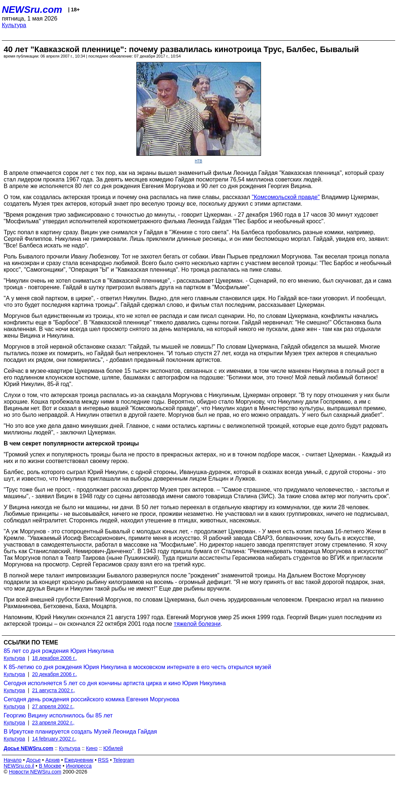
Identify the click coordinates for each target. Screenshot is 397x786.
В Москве (50, 766)
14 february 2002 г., (54, 739)
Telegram (124, 760)
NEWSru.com (32, 9)
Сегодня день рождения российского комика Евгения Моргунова (91, 699)
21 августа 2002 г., (53, 690)
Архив (52, 760)
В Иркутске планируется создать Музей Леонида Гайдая (80, 731)
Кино (92, 748)
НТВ (198, 161)
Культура (14, 25)
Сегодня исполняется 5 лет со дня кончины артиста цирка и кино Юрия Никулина (115, 683)
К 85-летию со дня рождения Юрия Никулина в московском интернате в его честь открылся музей (137, 667)
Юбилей (113, 748)
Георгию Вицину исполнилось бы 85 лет (58, 715)
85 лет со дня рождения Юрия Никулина (59, 651)
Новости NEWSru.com (35, 772)
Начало (13, 760)
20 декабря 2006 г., (54, 674)
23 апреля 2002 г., (53, 723)
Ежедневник (79, 760)
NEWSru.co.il (19, 766)
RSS (103, 760)
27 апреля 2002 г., (53, 706)
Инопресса (79, 766)
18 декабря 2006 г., (54, 658)
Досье (33, 760)
